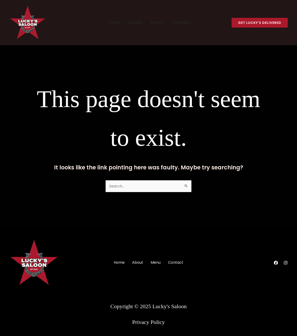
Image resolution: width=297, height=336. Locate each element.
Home (113, 22)
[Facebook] (276, 263)
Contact (181, 22)
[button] (260, 23)
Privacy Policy (148, 322)
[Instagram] (286, 263)
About (135, 22)
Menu (157, 22)
